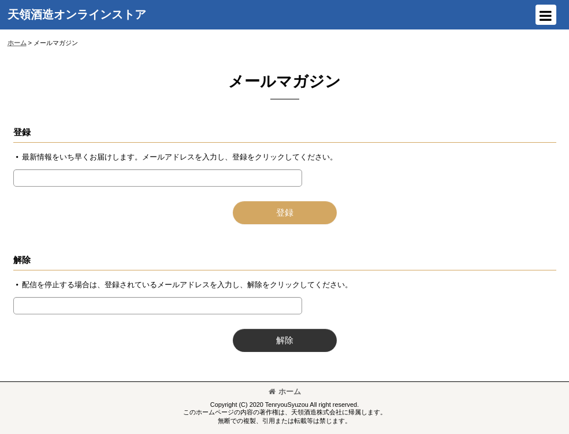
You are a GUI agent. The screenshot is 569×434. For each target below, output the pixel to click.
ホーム (285, 391)
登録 (22, 132)
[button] (545, 15)
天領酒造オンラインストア (77, 14)
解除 (22, 260)
